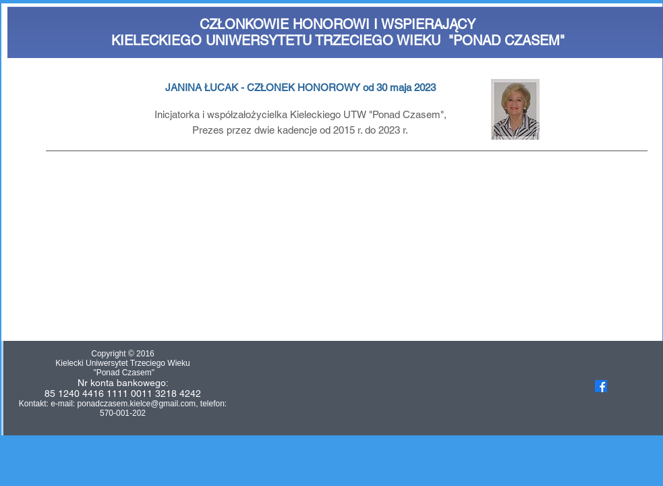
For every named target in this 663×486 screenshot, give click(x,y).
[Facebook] (601, 386)
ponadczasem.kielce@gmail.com (137, 403)
